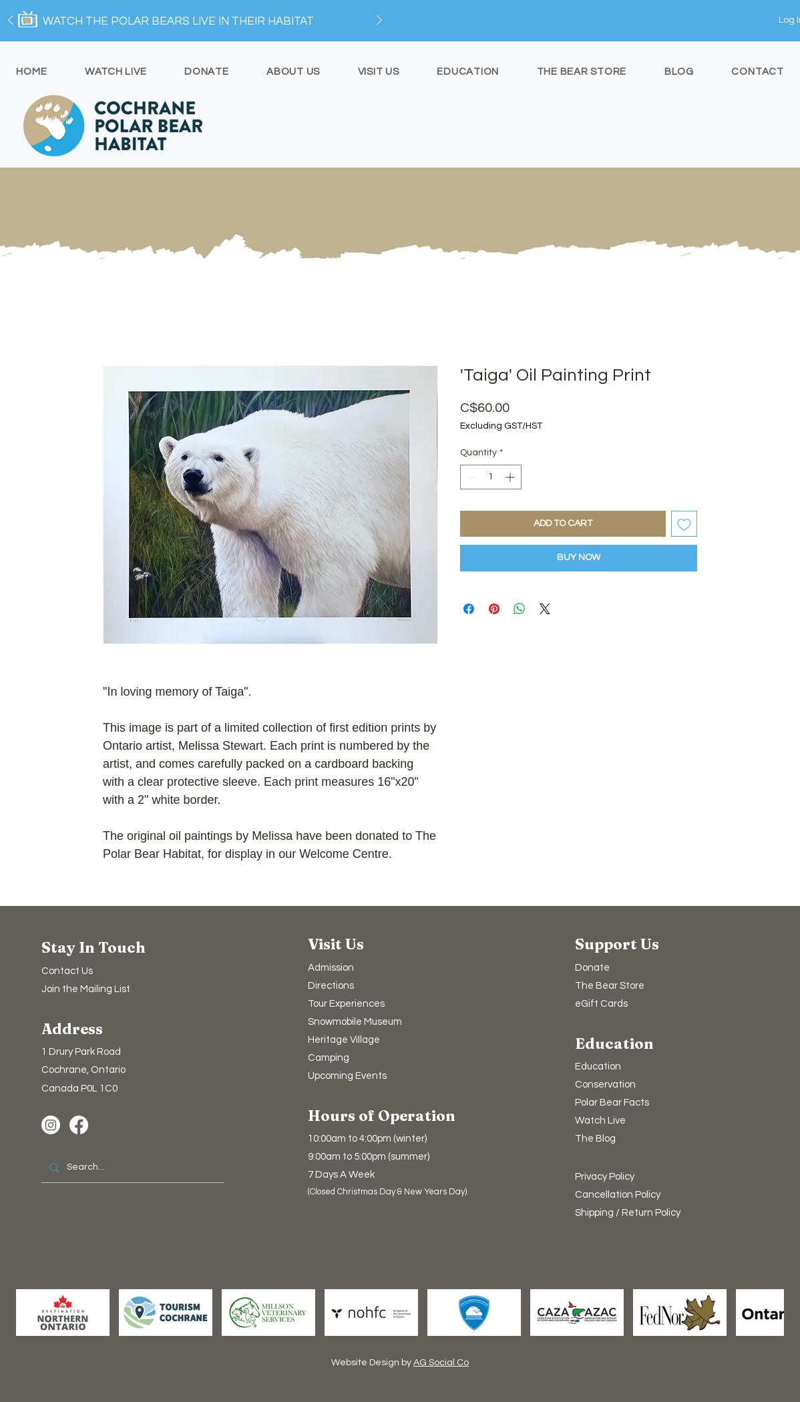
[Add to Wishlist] (684, 524)
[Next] (379, 21)
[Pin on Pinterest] (494, 609)
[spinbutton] (491, 477)
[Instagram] (50, 1125)
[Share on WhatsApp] (520, 609)
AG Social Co (441, 1362)
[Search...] (131, 1167)
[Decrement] (470, 477)
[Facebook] (78, 1125)
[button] (85, 989)
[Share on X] (545, 609)
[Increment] (511, 477)
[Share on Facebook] (469, 609)
